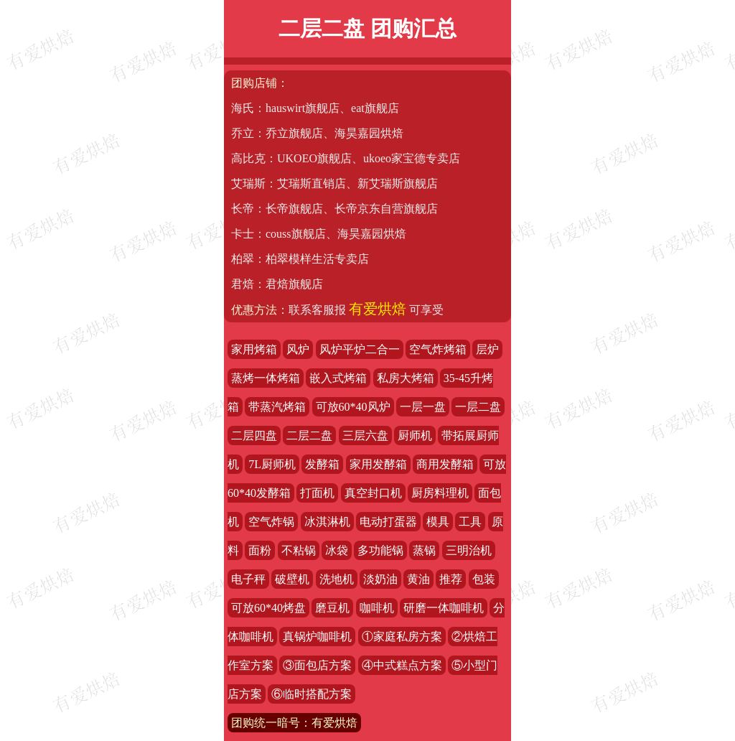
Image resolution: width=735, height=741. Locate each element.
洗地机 (336, 579)
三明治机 (469, 550)
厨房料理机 (440, 493)
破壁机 (292, 579)
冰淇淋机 (327, 522)
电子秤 (248, 579)
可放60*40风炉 (353, 407)
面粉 (259, 550)
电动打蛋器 (388, 522)
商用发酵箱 (445, 464)
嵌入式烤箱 (338, 378)
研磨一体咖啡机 (443, 608)
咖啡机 (377, 608)
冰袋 (336, 550)
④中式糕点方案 (402, 665)
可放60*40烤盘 (268, 608)
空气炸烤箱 (438, 349)
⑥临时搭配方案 (311, 694)
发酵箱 (322, 464)
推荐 (450, 579)
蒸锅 (424, 550)
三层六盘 (365, 435)
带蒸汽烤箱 (277, 407)
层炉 (487, 349)
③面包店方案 (317, 665)
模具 (437, 522)
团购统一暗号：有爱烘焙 (294, 723)
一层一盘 (423, 407)
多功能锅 (380, 550)
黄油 (418, 579)
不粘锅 (298, 550)
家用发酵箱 (378, 464)
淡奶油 (380, 579)
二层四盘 (254, 435)
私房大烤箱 (405, 378)
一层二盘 (478, 407)
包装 (483, 579)
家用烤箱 (254, 349)
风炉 (297, 349)
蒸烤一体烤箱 (265, 378)
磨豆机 (332, 608)
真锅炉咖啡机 (317, 636)
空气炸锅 (271, 522)
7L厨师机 (272, 464)
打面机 (317, 493)
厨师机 (415, 435)
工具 (470, 522)
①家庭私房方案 (402, 636)
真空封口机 (373, 493)
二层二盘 (309, 435)
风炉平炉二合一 (359, 349)
